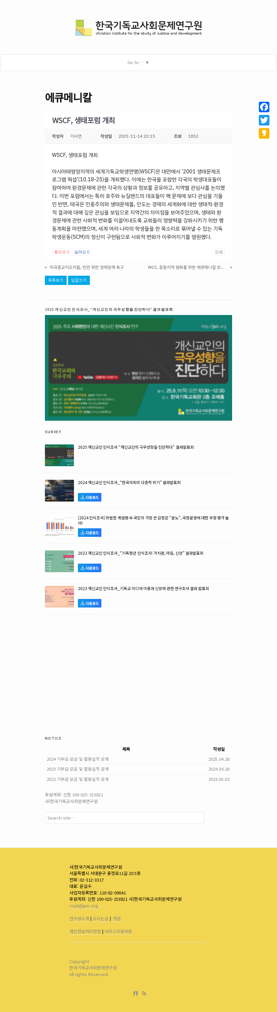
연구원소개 (79, 918)
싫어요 (81, 252)
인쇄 (219, 252)
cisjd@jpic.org (83, 905)
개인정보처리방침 (85, 931)
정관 (117, 918)
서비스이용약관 (118, 931)
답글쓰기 (79, 280)
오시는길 (100, 918)
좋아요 (61, 252)
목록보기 (55, 280)
